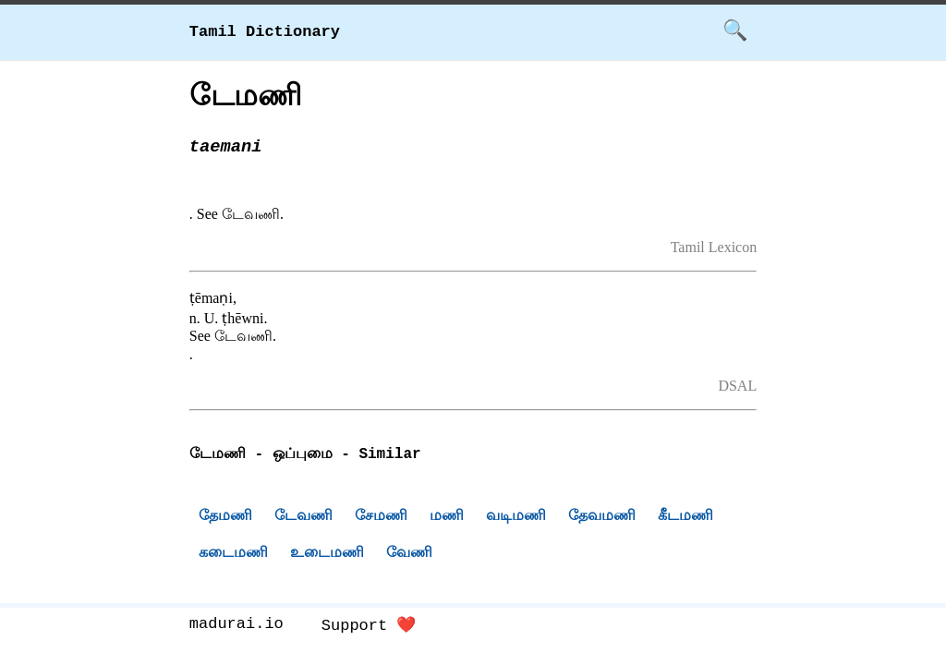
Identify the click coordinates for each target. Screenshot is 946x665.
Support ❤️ (369, 628)
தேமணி (225, 518)
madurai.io (236, 628)
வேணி (409, 554)
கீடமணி (685, 518)
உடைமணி (327, 554)
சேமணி (381, 518)
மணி (447, 518)
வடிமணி (516, 518)
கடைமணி (233, 554)
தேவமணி (602, 518)
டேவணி (303, 518)
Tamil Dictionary (264, 31)
